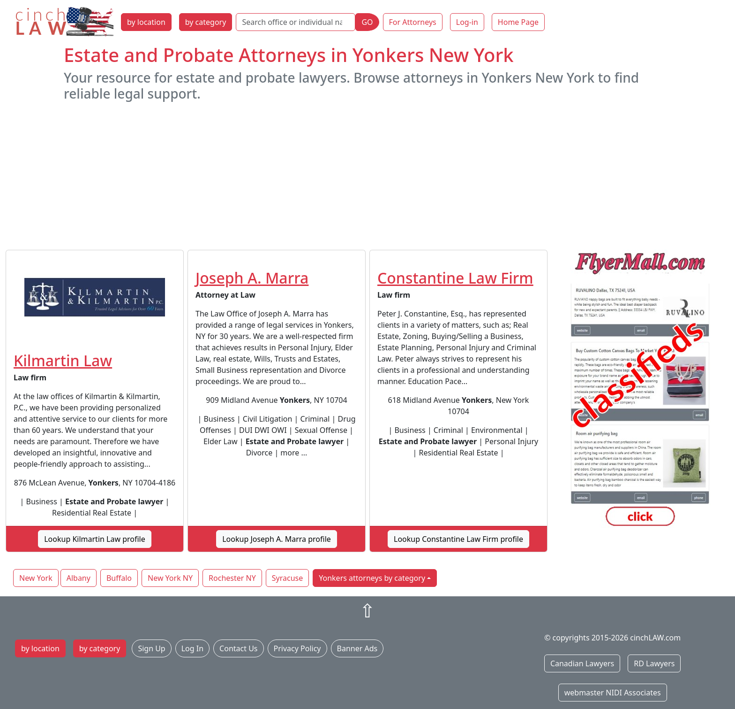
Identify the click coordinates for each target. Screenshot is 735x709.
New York (35, 578)
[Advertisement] (367, 175)
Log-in (467, 22)
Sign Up (151, 648)
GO (367, 22)
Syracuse (287, 578)
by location (146, 22)
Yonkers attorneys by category (372, 578)
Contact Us (238, 648)
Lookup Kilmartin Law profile (94, 539)
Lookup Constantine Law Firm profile (458, 539)
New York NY (170, 578)
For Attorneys (412, 22)
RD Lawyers (654, 663)
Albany (78, 578)
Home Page (518, 22)
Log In (192, 648)
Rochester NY (232, 578)
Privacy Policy (297, 648)
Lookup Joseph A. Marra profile (276, 539)
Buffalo (119, 578)
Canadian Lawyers (582, 663)
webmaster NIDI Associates (612, 692)
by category (205, 22)
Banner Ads (357, 648)
